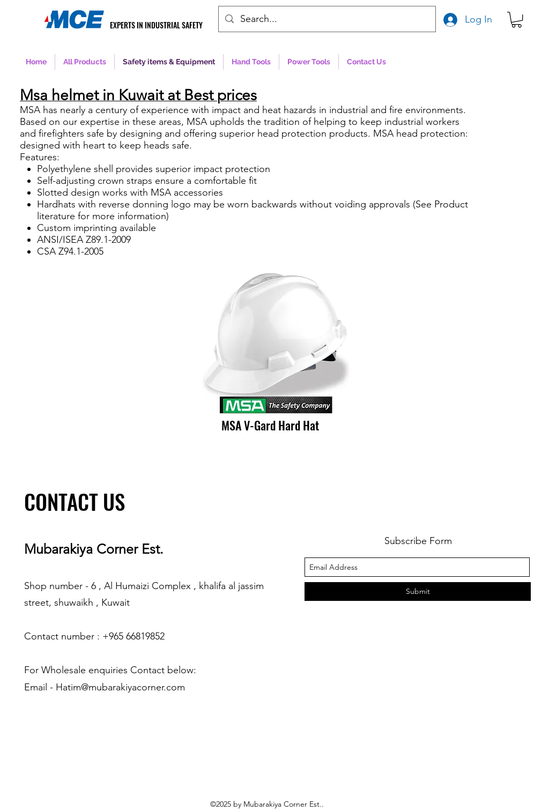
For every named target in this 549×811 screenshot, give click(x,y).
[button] (516, 19)
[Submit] (418, 591)
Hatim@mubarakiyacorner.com (120, 687)
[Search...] (326, 19)
